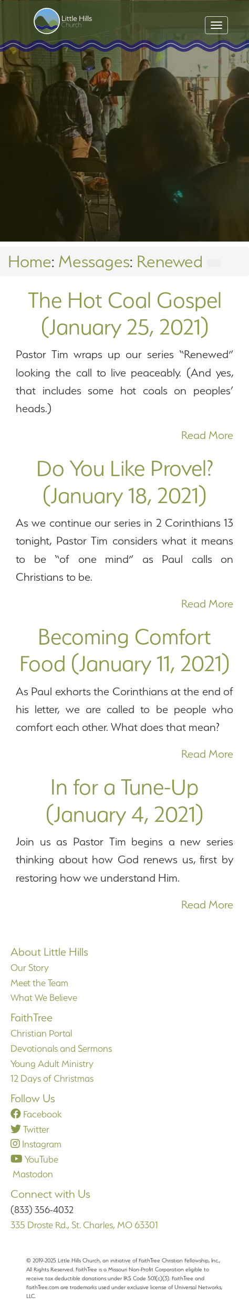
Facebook (36, 1114)
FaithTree (32, 1017)
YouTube (34, 1159)
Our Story (30, 967)
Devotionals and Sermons (61, 1048)
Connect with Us (50, 1193)
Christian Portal (41, 1033)
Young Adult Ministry (52, 1063)
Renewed (170, 261)
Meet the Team (39, 982)
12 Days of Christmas (52, 1078)
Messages (94, 261)
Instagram (36, 1144)
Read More (207, 435)
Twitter (30, 1129)
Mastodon (32, 1173)
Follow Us (33, 1098)
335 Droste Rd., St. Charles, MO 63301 (84, 1224)
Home (29, 261)
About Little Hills (49, 951)
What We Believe (44, 997)
